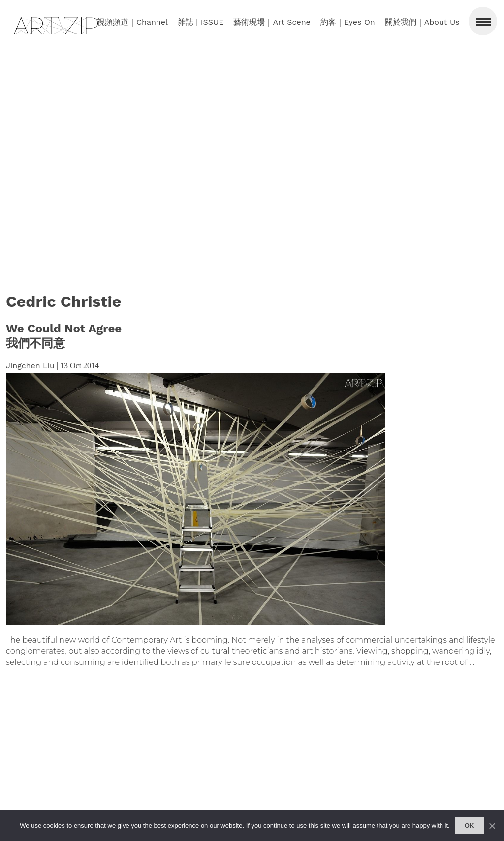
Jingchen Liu (30, 365)
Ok (469, 825)
